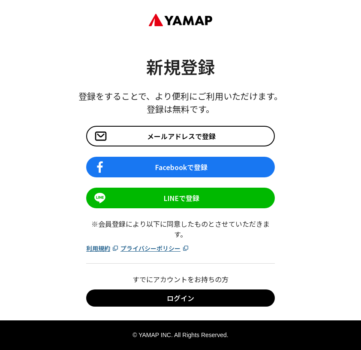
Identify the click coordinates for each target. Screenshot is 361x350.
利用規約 (102, 248)
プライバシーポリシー (154, 248)
